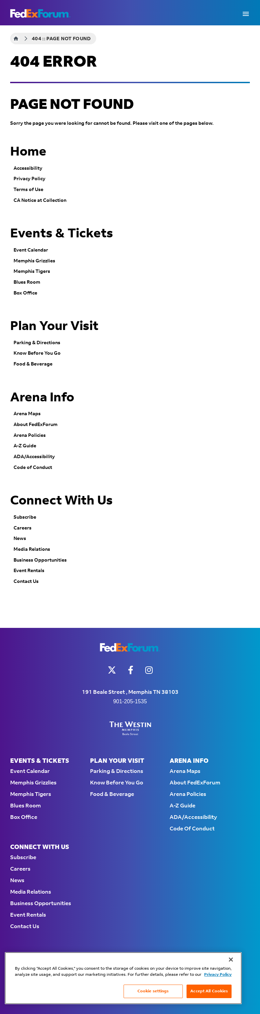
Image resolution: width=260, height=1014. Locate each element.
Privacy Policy (29, 179)
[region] (123, 978)
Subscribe (25, 517)
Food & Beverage (33, 364)
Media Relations (32, 549)
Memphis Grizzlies (34, 261)
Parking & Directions (37, 343)
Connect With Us (61, 500)
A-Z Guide (25, 446)
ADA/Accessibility (34, 457)
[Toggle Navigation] (246, 13)
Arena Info (42, 397)
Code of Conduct (33, 468)
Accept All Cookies (209, 991)
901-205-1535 (130, 701)
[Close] (230, 959)
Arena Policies (30, 435)
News (20, 539)
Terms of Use (28, 190)
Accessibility (28, 168)
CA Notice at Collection (40, 200)
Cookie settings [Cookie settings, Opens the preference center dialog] (153, 991)
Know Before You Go (37, 353)
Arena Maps (27, 414)
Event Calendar (31, 250)
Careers (22, 528)
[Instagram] (149, 670)
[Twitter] (112, 670)
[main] (130, 326)
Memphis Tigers (32, 271)
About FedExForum (36, 425)
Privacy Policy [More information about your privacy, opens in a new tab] (218, 974)
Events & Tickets (61, 233)
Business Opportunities (40, 560)
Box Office (25, 293)
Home (16, 38)
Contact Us (26, 581)
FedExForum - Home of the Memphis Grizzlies (40, 13)
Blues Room (27, 282)
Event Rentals (29, 571)
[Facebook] (130, 670)
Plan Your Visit (54, 326)
